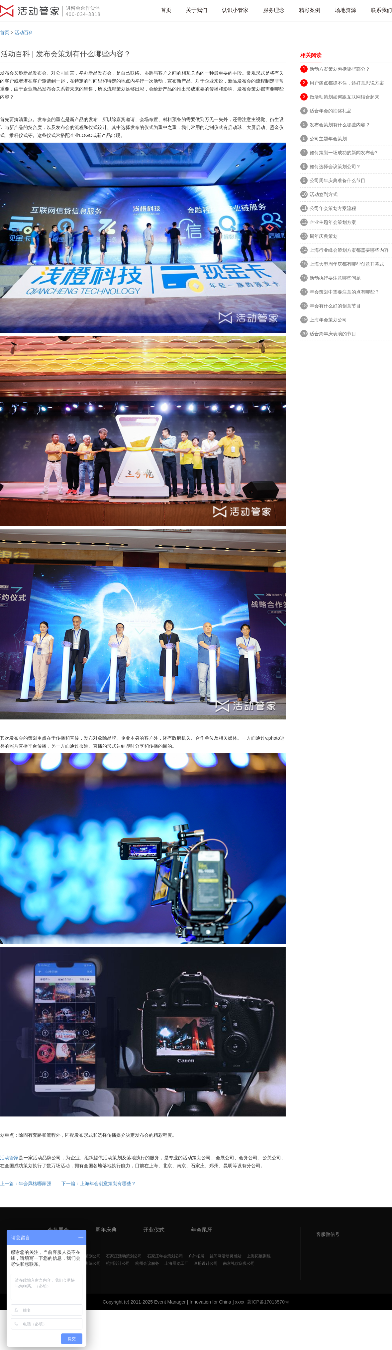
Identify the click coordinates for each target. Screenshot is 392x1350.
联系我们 (381, 10)
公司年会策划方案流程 (333, 208)
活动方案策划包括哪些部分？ (340, 69)
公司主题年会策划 (328, 138)
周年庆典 (106, 1230)
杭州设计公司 (118, 1263)
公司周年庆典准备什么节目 (337, 180)
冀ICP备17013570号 (268, 1302)
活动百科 (24, 32)
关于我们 (196, 10)
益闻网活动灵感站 (226, 1256)
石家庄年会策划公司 (165, 1256)
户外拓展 (196, 1256)
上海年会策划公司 (328, 319)
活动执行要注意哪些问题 (335, 278)
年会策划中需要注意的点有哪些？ (344, 292)
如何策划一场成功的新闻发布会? (346, 152)
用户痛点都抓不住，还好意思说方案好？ (347, 84)
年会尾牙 (201, 1230)
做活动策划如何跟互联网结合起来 (344, 97)
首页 (166, 10)
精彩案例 (309, 10)
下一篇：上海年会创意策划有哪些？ (98, 1183)
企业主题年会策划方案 (333, 222)
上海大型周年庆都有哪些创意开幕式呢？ (347, 265)
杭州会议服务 (147, 1263)
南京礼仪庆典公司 (239, 1263)
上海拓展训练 (259, 1256)
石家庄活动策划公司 (124, 1256)
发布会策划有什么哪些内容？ (340, 124)
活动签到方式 (324, 194)
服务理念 (273, 10)
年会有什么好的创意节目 (335, 305)
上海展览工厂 (176, 1263)
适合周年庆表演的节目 (333, 333)
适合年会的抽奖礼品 (330, 110)
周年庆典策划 (324, 236)
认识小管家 (235, 10)
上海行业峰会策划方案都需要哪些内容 (349, 250)
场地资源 (345, 10)
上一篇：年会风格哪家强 (25, 1183)
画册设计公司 (206, 1263)
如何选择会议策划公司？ (335, 166)
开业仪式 (153, 1230)
